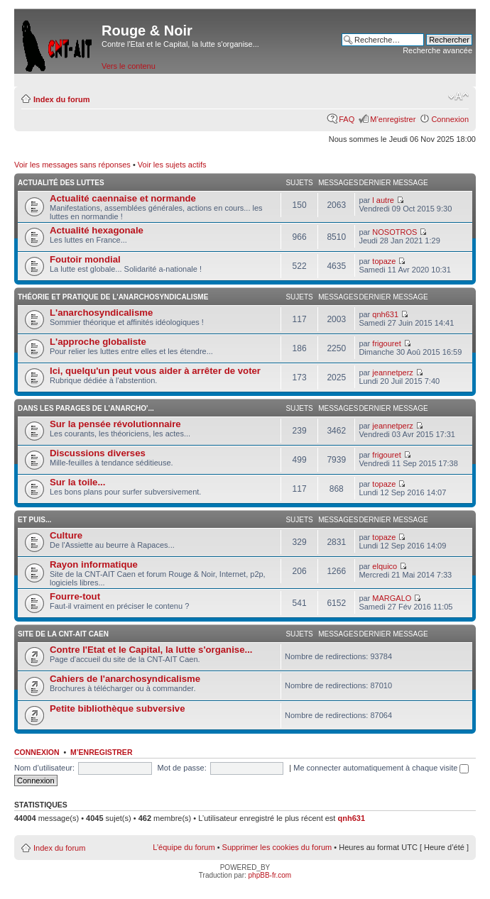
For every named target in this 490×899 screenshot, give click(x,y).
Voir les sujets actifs (172, 164)
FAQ (346, 119)
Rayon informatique (94, 564)
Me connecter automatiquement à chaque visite (381, 767)
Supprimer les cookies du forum (277, 847)
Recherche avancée (437, 50)
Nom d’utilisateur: (44, 767)
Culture (66, 535)
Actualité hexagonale (96, 230)
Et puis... (34, 520)
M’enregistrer (392, 119)
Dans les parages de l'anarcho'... (86, 408)
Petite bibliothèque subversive (117, 708)
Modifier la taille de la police (458, 96)
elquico (384, 566)
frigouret (386, 343)
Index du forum (61, 99)
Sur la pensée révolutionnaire (115, 424)
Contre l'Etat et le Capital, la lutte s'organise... (151, 649)
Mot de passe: (182, 767)
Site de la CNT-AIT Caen (63, 634)
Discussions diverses (98, 453)
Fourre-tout (75, 596)
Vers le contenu (129, 66)
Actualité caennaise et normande (123, 198)
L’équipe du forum (183, 847)
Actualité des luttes (61, 183)
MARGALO (391, 598)
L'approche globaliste (98, 341)
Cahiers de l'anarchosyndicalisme (125, 678)
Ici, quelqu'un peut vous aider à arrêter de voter (155, 370)
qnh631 (385, 314)
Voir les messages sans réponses (72, 164)
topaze (384, 261)
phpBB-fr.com (270, 875)
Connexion (450, 119)
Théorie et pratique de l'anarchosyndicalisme (113, 297)
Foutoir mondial (85, 259)
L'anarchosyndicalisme (101, 312)
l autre (383, 200)
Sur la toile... (77, 482)
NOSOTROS (394, 232)
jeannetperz (392, 372)
